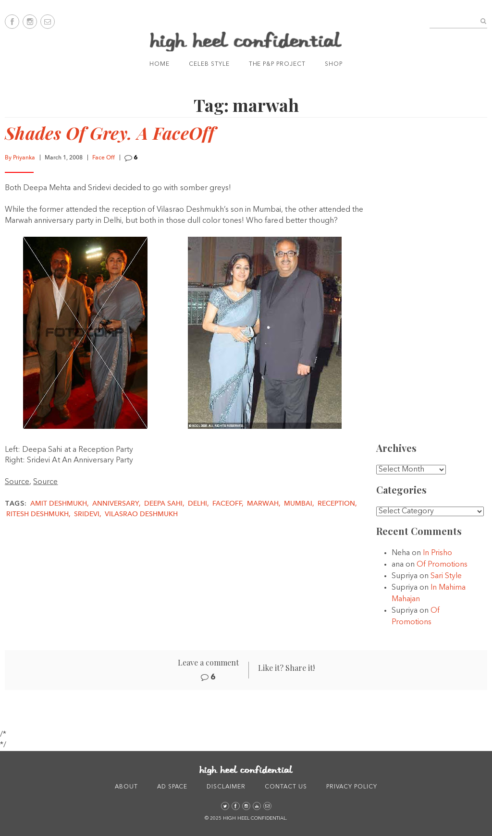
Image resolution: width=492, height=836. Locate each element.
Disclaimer (226, 787)
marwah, (265, 503)
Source (17, 482)
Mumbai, (300, 503)
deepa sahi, (165, 503)
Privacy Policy (351, 787)
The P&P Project (277, 64)
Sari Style (446, 576)
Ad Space (172, 787)
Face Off (103, 158)
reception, (337, 503)
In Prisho (437, 553)
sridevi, (88, 514)
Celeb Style (209, 64)
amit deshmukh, (60, 503)
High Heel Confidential (246, 41)
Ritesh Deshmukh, (39, 514)
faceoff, (229, 503)
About (126, 787)
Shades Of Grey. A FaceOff (109, 132)
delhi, (199, 503)
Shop (334, 64)
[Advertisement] (436, 283)
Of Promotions (442, 565)
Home (159, 64)
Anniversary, (117, 503)
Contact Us (286, 787)
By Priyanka (20, 158)
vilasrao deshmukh (141, 514)
